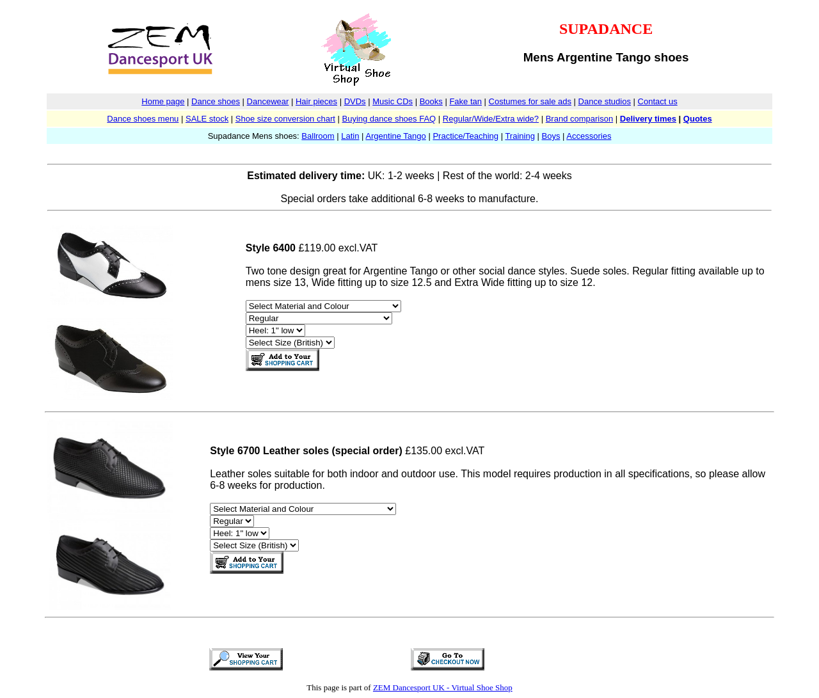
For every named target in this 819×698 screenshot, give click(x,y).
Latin (350, 136)
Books (431, 101)
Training (519, 136)
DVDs (355, 101)
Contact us (658, 101)
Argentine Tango (395, 136)
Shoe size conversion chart (285, 118)
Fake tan (465, 101)
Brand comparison (580, 118)
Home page (162, 101)
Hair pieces (316, 101)
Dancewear (268, 101)
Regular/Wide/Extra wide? (491, 118)
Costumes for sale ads (530, 101)
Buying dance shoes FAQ (389, 118)
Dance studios (604, 101)
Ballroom (317, 136)
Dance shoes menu (143, 118)
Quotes (697, 118)
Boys (551, 136)
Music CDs (392, 101)
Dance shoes (215, 101)
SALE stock (207, 118)
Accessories (588, 136)
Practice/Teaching (465, 136)
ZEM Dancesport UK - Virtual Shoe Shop (443, 687)
